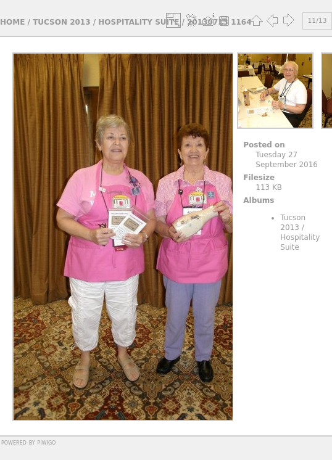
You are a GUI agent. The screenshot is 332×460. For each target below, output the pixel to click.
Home (12, 22)
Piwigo (46, 442)
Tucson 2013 (61, 22)
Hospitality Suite (138, 22)
